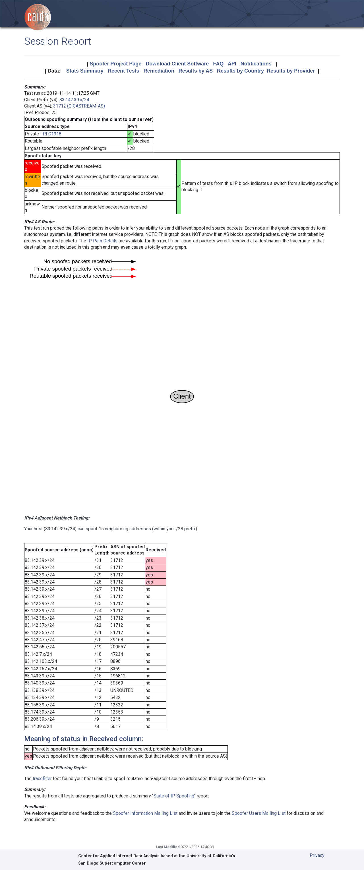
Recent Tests (123, 71)
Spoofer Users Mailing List (259, 813)
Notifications (256, 64)
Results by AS (196, 71)
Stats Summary (85, 71)
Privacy (317, 855)
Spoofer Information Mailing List (145, 813)
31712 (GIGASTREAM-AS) (79, 106)
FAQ (218, 64)
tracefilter (42, 778)
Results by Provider (291, 71)
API (232, 64)
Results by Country (240, 71)
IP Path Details (102, 241)
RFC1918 (52, 134)
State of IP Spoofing (174, 796)
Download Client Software (177, 64)
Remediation (159, 71)
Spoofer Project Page (115, 64)
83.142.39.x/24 (74, 99)
